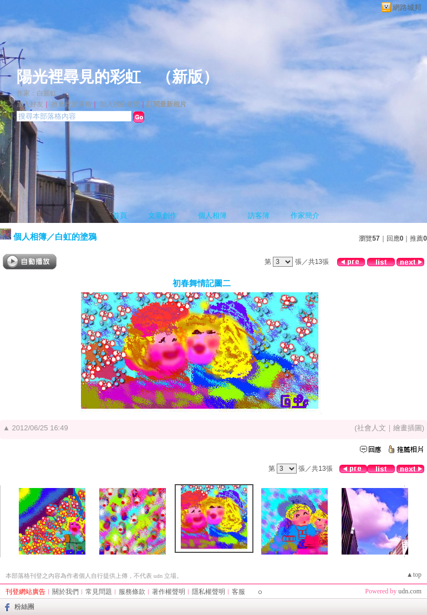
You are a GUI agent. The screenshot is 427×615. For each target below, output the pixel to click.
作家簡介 (305, 215)
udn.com (409, 591)
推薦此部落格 (72, 104)
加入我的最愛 (120, 104)
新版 (187, 76)
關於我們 (65, 592)
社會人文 (371, 428)
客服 (238, 592)
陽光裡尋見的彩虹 (79, 76)
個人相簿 (212, 215)
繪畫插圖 (407, 428)
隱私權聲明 (208, 592)
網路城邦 (407, 7)
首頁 (120, 215)
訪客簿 (259, 215)
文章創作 (162, 215)
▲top (413, 574)
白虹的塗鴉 (75, 236)
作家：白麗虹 (37, 93)
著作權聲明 (168, 592)
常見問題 (98, 592)
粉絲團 (24, 607)
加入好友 (30, 104)
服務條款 (132, 592)
